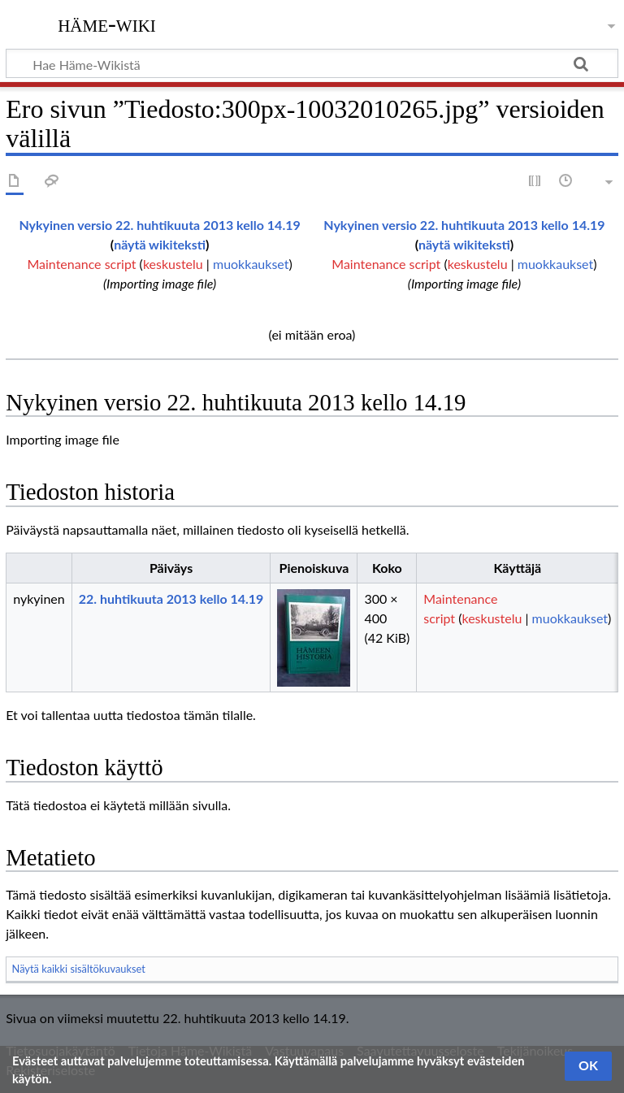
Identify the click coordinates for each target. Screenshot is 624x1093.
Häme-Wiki (107, 24)
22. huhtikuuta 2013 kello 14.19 (171, 598)
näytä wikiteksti (160, 244)
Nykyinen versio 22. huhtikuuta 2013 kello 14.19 (159, 224)
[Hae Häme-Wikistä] (312, 63)
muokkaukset (250, 263)
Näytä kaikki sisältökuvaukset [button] (78, 968)
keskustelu (173, 263)
